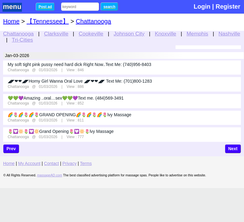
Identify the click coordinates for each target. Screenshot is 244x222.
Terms (86, 163)
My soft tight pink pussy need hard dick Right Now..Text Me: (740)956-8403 (79, 64)
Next (233, 148)
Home (11, 21)
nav (16, 7)
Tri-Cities (22, 40)
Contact (51, 163)
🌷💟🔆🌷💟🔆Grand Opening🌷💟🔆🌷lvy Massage (61, 131)
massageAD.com (49, 175)
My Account (29, 163)
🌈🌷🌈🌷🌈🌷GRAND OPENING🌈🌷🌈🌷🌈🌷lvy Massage (69, 114)
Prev (11, 148)
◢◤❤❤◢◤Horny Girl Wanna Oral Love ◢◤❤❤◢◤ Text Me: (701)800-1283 (80, 81)
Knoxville (165, 34)
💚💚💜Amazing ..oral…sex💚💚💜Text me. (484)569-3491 (66, 98)
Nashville (229, 34)
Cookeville (91, 34)
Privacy (69, 163)
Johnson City (129, 34)
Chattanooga (18, 34)
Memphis (197, 34)
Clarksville (56, 34)
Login (202, 6)
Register (228, 6)
